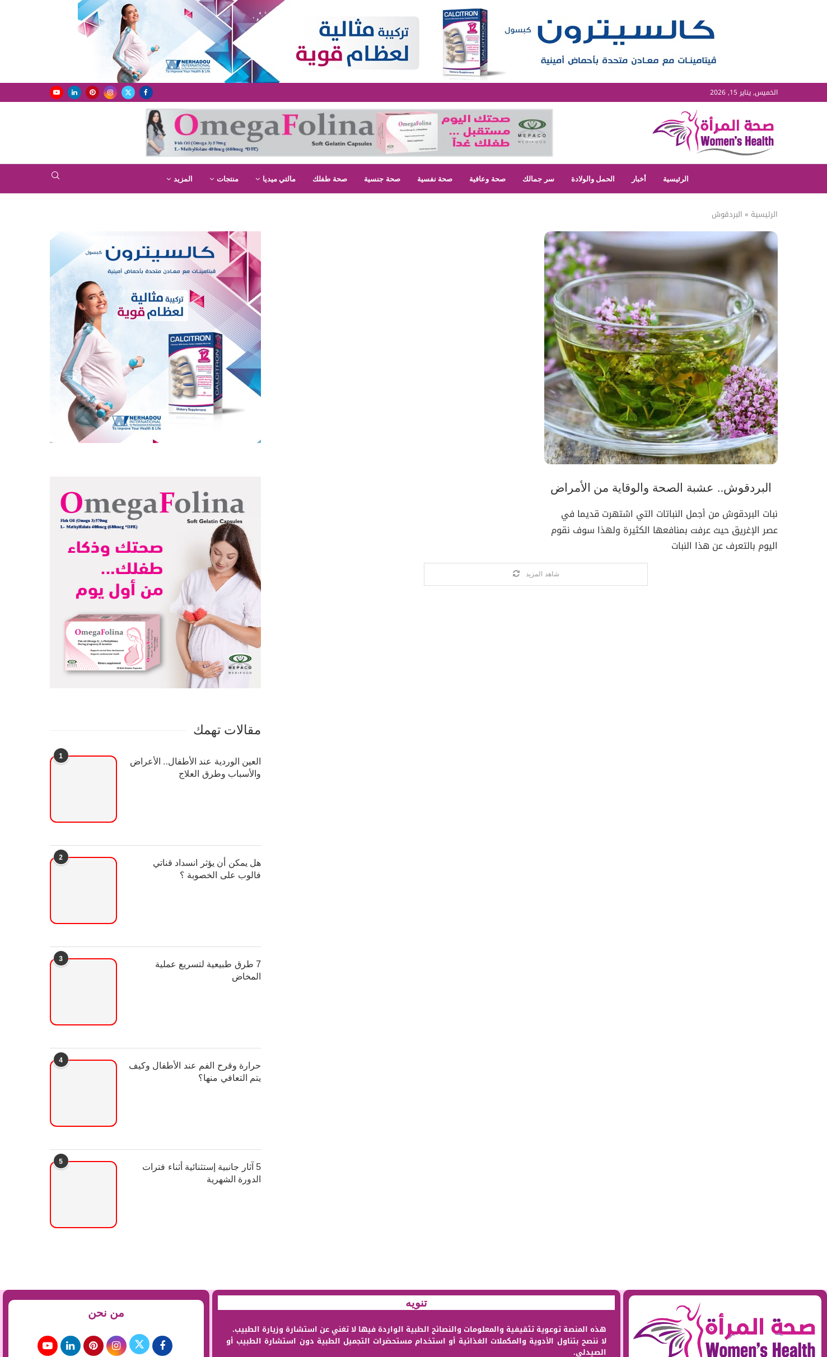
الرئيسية (676, 179)
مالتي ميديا (279, 179)
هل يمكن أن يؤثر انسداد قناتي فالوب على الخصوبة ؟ (207, 869)
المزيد (183, 179)
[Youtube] (56, 92)
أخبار (639, 179)
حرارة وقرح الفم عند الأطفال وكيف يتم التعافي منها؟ (195, 1072)
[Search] (55, 178)
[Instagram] (110, 92)
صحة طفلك (329, 179)
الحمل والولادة (593, 179)
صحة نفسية (435, 179)
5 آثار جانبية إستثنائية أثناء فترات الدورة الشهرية (201, 1173)
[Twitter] (128, 92)
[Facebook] (146, 92)
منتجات (228, 179)
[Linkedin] (74, 92)
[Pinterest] (92, 92)
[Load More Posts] (536, 574)
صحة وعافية (487, 179)
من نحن (106, 1313)
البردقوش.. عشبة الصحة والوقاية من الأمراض (661, 487)
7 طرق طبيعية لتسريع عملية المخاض (208, 970)
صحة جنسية (382, 179)
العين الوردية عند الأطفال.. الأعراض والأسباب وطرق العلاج (195, 767)
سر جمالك (538, 179)
